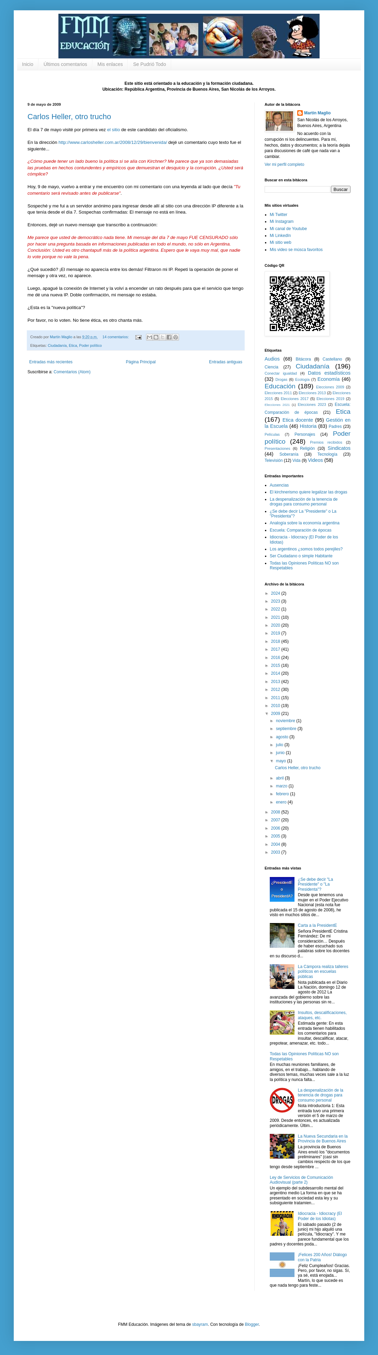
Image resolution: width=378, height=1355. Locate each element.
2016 (276, 657)
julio (280, 744)
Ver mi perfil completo (284, 164)
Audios (272, 359)
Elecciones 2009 (330, 387)
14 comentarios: (116, 337)
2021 (276, 617)
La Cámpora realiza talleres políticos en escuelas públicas (323, 971)
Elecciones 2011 (278, 393)
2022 (276, 609)
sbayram (200, 1324)
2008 (276, 812)
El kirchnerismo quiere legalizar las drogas (308, 492)
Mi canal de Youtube (288, 228)
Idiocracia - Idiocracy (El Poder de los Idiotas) (320, 1216)
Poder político (90, 345)
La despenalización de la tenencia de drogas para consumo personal (303, 501)
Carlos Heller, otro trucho (69, 116)
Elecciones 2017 (295, 399)
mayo (281, 761)
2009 (276, 713)
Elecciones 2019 (330, 399)
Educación (280, 386)
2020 (276, 625)
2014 (276, 673)
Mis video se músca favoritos (296, 249)
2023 (276, 601)
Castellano (332, 359)
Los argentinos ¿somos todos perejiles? (306, 549)
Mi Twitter (278, 214)
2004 (276, 844)
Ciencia (271, 367)
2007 (276, 820)
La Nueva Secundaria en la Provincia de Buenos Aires (323, 1138)
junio (281, 752)
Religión (307, 448)
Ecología (302, 379)
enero (282, 802)
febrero (283, 794)
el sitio (113, 129)
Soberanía (288, 454)
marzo (282, 786)
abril (280, 778)
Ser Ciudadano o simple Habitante (301, 556)
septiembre (287, 728)
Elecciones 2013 (312, 393)
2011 (276, 697)
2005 (276, 836)
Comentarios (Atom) (72, 371)
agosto (282, 737)
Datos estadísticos (329, 373)
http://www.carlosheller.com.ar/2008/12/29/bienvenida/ (112, 142)
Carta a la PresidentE (317, 925)
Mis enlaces (110, 64)
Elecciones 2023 (312, 404)
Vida (296, 460)
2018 (276, 641)
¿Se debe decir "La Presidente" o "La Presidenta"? (315, 884)
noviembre (286, 720)
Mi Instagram (281, 221)
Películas (272, 434)
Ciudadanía (57, 345)
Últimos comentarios (65, 64)
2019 (276, 633)
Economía (329, 379)
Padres (335, 426)
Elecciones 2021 (277, 405)
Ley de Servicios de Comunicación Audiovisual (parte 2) (301, 1180)
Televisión (274, 460)
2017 (276, 649)
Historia (308, 426)
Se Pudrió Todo (149, 64)
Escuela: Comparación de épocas (300, 530)
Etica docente (297, 420)
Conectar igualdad (281, 373)
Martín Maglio (317, 113)
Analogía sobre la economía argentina (305, 523)
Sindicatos (339, 448)
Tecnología (327, 454)
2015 (276, 665)
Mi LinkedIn (280, 235)
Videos (315, 460)
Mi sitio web (280, 242)
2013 (276, 681)
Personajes (304, 434)
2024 (276, 593)
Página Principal (141, 362)
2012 (276, 689)
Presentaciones (277, 448)
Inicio (27, 64)
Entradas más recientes (51, 362)
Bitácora (303, 359)
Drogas (281, 379)
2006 (276, 828)
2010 (276, 705)
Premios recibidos (326, 442)
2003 (276, 852)
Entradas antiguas (225, 362)
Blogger (252, 1324)
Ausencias (279, 485)
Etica (73, 345)
